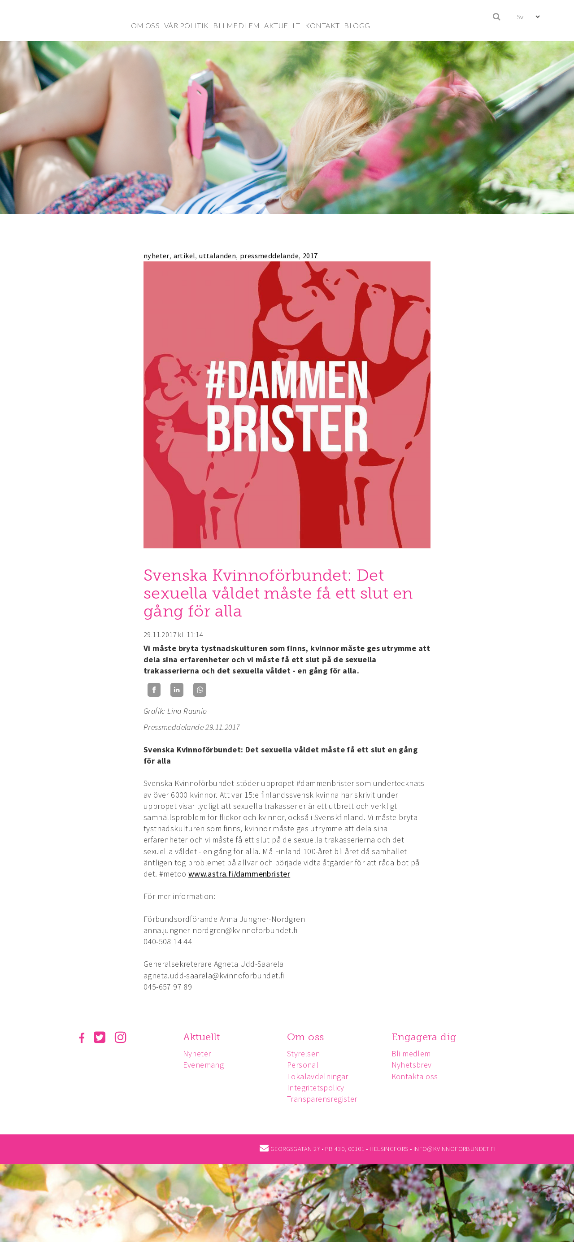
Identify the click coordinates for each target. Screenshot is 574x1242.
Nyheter (198, 1053)
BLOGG (357, 25)
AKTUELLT (282, 25)
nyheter (157, 255)
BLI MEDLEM (236, 25)
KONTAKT (322, 25)
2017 (310, 255)
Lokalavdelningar (320, 1076)
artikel (185, 255)
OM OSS (145, 25)
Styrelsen (306, 1053)
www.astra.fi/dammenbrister (239, 874)
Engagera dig (428, 1037)
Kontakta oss (419, 1076)
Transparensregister (325, 1099)
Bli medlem (415, 1053)
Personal (305, 1065)
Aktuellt (203, 1037)
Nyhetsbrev (416, 1065)
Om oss (308, 1037)
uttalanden (217, 255)
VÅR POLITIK (186, 25)
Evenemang (205, 1065)
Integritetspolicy (318, 1087)
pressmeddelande (269, 255)
